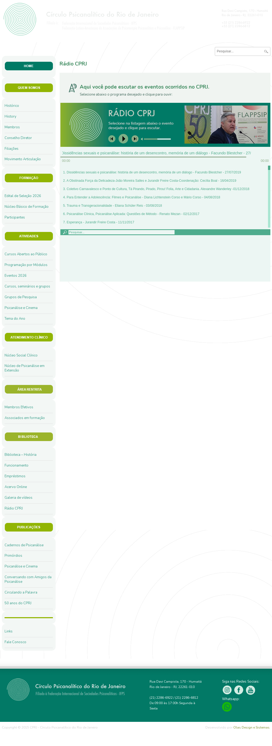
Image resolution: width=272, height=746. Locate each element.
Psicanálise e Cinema (21, 307)
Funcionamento (16, 465)
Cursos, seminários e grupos (27, 286)
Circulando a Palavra (21, 592)
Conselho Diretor (18, 138)
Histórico (12, 105)
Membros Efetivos (19, 407)
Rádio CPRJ (14, 508)
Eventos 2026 (16, 275)
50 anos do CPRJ (18, 603)
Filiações (12, 148)
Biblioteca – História (21, 454)
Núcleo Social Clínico (21, 355)
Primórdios (13, 555)
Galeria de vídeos (18, 497)
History (10, 116)
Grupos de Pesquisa (21, 297)
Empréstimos (15, 476)
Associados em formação (25, 418)
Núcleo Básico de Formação (27, 206)
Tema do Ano (15, 318)
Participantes (15, 217)
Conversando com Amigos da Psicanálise (28, 579)
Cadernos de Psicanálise (24, 545)
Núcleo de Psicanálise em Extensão (25, 368)
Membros (12, 127)
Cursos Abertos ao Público (26, 254)
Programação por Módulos (26, 265)
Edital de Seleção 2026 (23, 196)
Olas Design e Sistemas (251, 727)
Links (9, 631)
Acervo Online (16, 487)
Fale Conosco (15, 642)
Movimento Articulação (23, 159)
